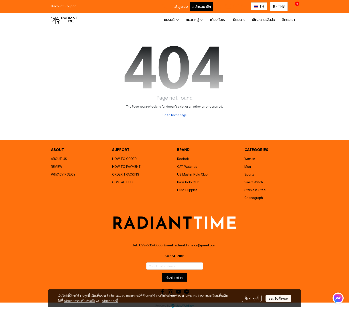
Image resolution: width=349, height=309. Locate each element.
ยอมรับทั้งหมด (278, 298)
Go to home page (174, 115)
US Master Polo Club (192, 174)
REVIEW (56, 166)
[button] (164, 6)
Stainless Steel (255, 190)
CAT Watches (187, 166)
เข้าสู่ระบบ (181, 6)
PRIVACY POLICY (63, 174)
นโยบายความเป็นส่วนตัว (79, 301)
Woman (249, 159)
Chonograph (253, 198)
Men (247, 166)
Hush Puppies (187, 190)
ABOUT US (59, 159)
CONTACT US (122, 182)
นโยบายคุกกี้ (110, 301)
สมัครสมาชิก (201, 6)
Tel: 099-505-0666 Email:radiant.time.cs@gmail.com (174, 245)
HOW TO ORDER (124, 159)
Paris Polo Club (188, 182)
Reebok (183, 159)
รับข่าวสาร (174, 277)
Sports (249, 174)
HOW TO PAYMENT (126, 166)
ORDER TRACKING (125, 174)
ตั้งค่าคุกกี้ (252, 298)
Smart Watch (253, 182)
